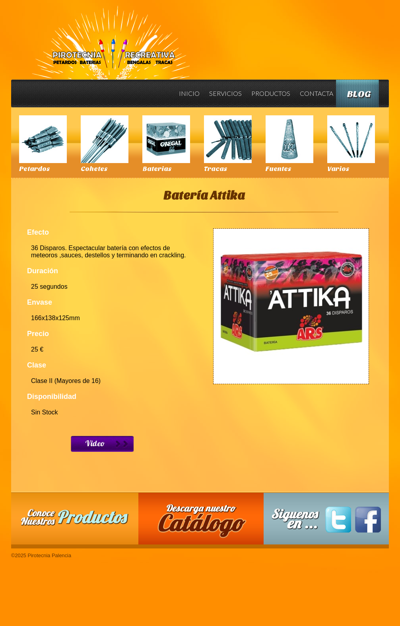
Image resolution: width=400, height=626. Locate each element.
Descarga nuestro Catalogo (205, 522)
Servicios (225, 93)
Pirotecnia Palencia (110, 37)
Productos (270, 93)
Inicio (189, 93)
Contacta (316, 93)
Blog (359, 94)
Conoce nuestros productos (74, 517)
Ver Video (102, 444)
